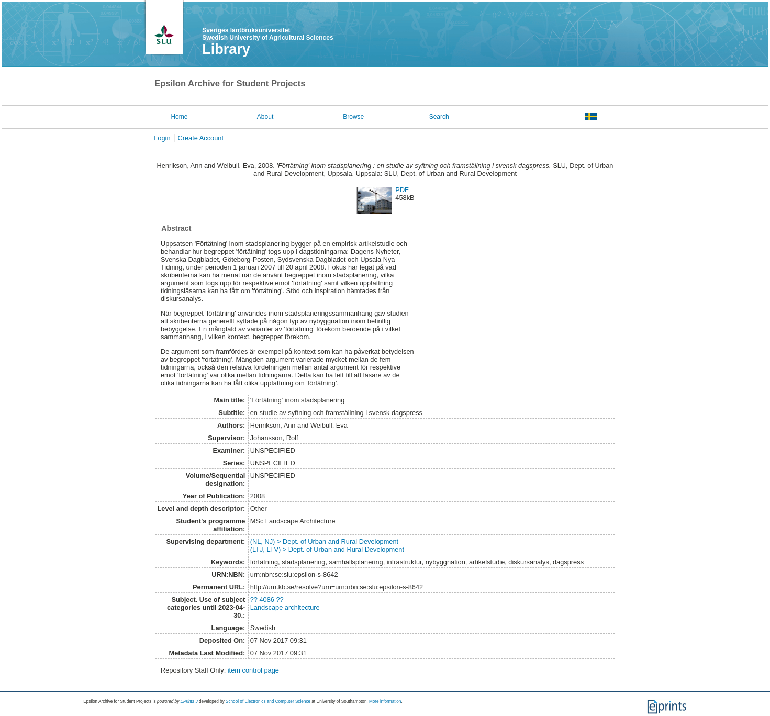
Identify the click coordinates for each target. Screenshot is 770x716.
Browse (353, 116)
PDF (402, 190)
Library (226, 49)
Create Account (201, 138)
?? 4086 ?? (267, 599)
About (265, 116)
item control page (253, 670)
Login (162, 138)
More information (385, 701)
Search (439, 116)
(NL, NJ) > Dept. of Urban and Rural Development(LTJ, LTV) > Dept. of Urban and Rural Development (327, 545)
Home (179, 116)
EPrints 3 (189, 701)
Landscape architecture (285, 607)
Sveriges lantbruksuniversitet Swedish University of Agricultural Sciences (267, 34)
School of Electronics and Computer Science (268, 701)
